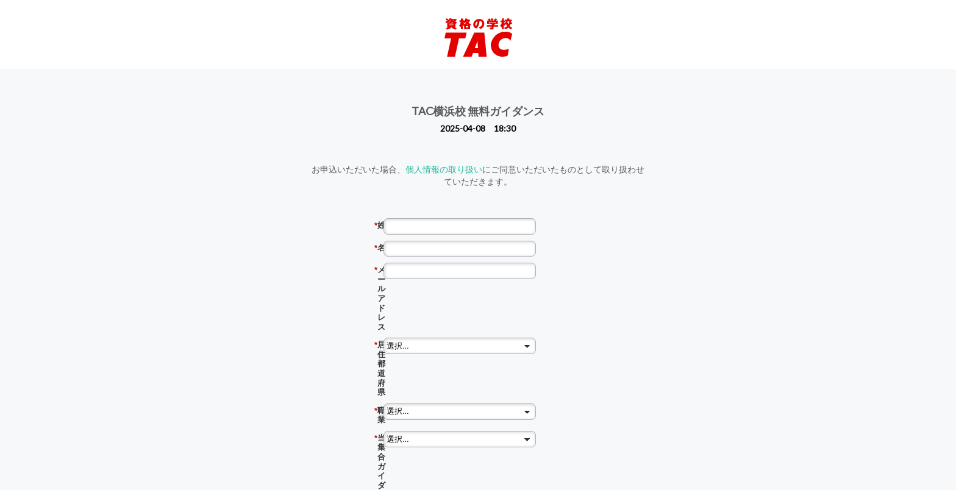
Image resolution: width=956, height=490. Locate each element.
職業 (432, 315)
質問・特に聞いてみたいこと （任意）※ (428, 410)
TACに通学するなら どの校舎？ (432, 369)
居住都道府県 (432, 292)
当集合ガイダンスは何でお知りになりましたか (432, 341)
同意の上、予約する (488, 450)
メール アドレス (432, 270)
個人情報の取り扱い (443, 169)
